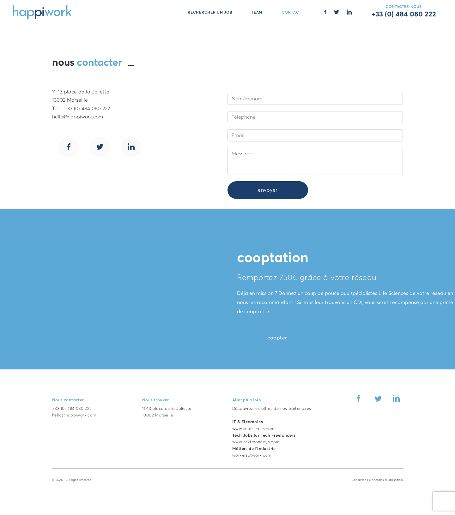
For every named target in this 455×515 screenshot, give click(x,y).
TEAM (257, 13)
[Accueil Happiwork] (42, 11)
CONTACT (291, 13)
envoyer (268, 190)
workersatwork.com (251, 455)
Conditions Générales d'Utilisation (377, 480)
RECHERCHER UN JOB (210, 13)
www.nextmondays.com (256, 442)
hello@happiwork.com (74, 415)
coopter (277, 337)
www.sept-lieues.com (253, 429)
